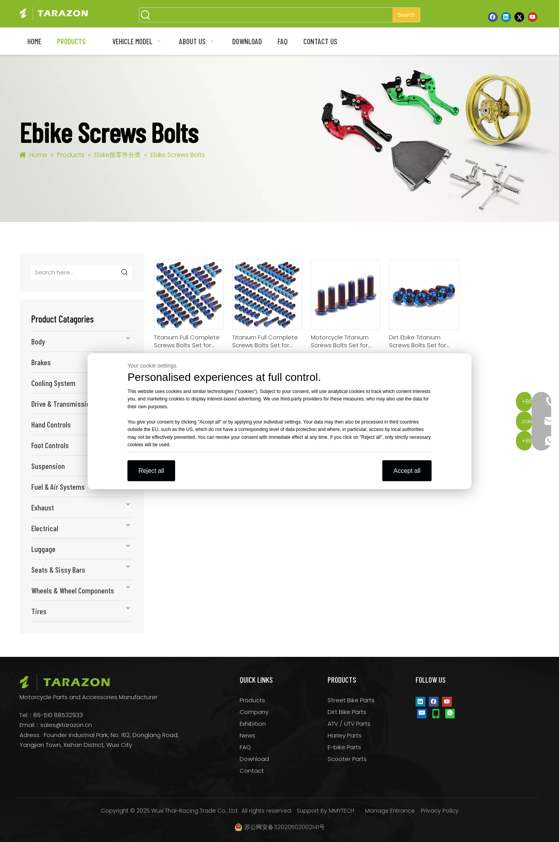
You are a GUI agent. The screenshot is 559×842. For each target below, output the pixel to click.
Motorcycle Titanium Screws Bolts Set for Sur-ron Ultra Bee (340, 341)
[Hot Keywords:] (406, 15)
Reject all (151, 470)
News (247, 735)
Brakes (41, 362)
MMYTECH (341, 811)
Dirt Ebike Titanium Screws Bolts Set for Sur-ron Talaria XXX (417, 341)
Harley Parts (345, 735)
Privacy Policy (440, 811)
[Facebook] (493, 17)
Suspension (48, 466)
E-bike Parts (344, 747)
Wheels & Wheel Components (72, 590)
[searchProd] (272, 15)
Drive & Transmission (62, 403)
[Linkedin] (506, 17)
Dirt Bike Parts (347, 712)
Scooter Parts (347, 759)
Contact (252, 770)
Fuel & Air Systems (58, 486)
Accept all (406, 470)
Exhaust (42, 507)
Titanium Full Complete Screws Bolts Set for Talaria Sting (187, 341)
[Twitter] (519, 17)
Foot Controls (50, 445)
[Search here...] (75, 272)
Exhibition (253, 723)
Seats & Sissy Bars (58, 569)
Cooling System (53, 383)
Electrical (44, 528)
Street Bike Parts (351, 700)
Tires (39, 611)
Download (254, 759)
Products (252, 700)
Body (38, 341)
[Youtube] (533, 17)
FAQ (245, 747)
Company (254, 712)
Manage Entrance (390, 811)
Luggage (43, 549)
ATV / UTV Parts (349, 723)
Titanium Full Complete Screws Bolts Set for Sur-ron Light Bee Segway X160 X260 (265, 341)
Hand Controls (51, 424)
